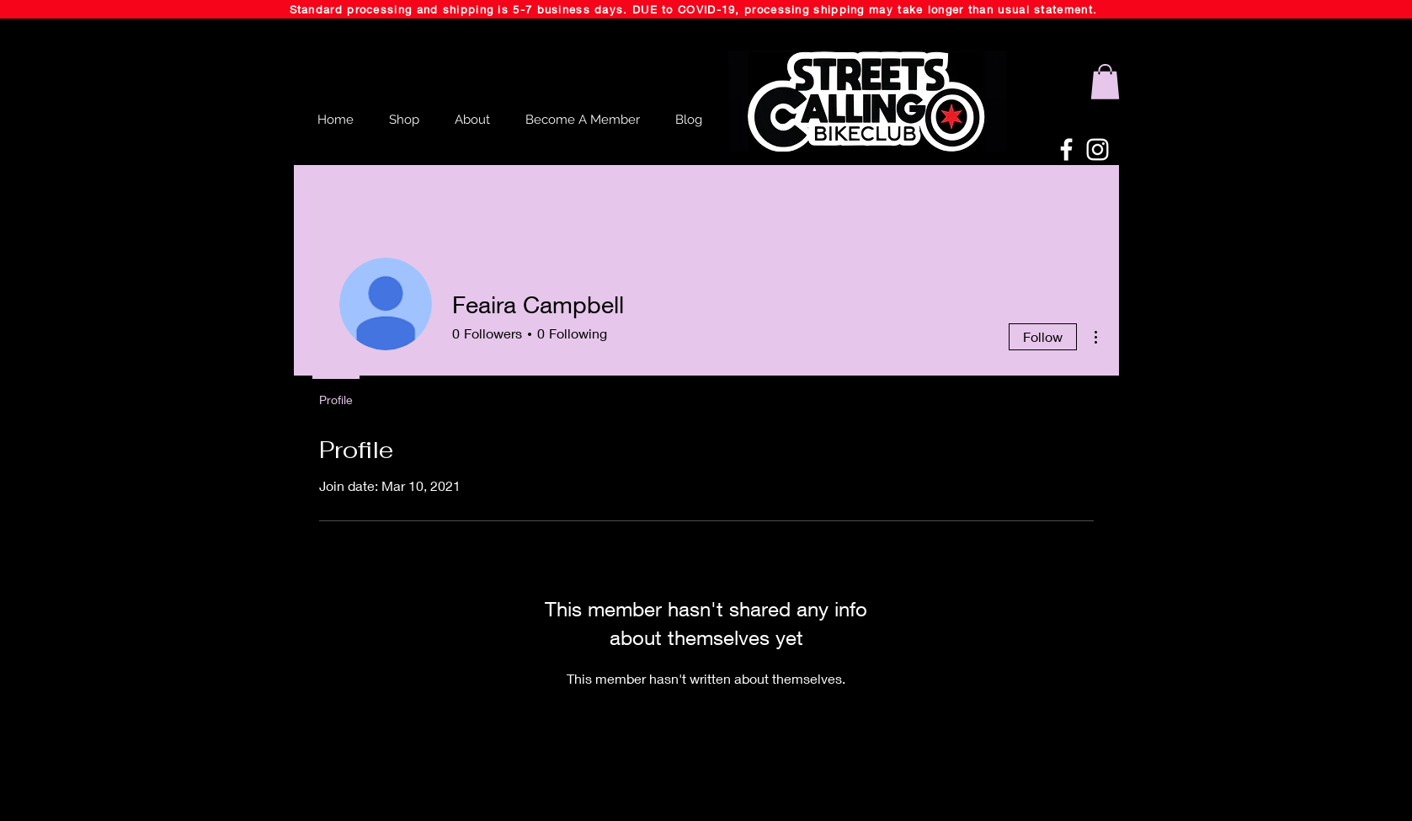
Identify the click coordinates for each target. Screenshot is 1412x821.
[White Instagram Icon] (1097, 149)
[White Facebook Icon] (1066, 149)
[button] (1105, 81)
